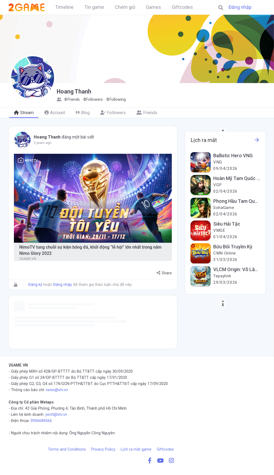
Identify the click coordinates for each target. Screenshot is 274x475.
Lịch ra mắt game (136, 449)
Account (54, 112)
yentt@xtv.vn (56, 414)
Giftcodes (165, 449)
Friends (146, 112)
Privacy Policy (103, 449)
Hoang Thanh (47, 137)
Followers (113, 112)
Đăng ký (35, 284)
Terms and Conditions (67, 449)
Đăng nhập (240, 7)
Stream (24, 112)
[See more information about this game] (257, 141)
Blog (83, 112)
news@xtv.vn (57, 390)
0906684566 (41, 420)
